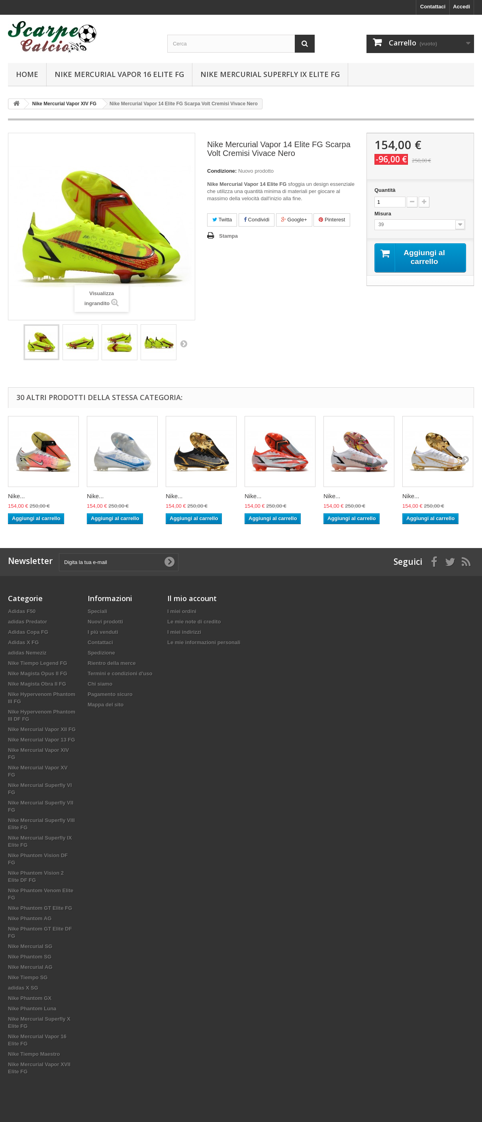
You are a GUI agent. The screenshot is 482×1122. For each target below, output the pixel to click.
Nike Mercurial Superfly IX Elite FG (270, 74)
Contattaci (433, 7)
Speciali (97, 611)
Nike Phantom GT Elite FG (40, 908)
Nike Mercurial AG (30, 967)
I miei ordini (181, 611)
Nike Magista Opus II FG (37, 673)
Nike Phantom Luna (32, 1009)
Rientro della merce (112, 663)
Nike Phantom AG (29, 918)
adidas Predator (27, 622)
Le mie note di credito (194, 622)
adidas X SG (23, 988)
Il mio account (192, 598)
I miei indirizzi (184, 632)
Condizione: (222, 171)
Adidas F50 (21, 611)
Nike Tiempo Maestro (34, 1054)
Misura (383, 214)
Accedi (461, 7)
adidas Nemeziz (27, 653)
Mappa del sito (105, 705)
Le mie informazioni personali (203, 642)
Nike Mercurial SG (30, 946)
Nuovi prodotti (105, 622)
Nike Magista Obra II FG (37, 684)
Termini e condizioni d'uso (120, 673)
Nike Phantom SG (29, 957)
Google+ (294, 220)
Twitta (222, 220)
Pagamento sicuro (110, 694)
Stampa (228, 236)
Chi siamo (100, 684)
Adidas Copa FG (28, 632)
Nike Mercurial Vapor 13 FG (41, 740)
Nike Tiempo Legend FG (37, 663)
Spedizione (101, 653)
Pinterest (332, 220)
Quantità (385, 190)
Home (27, 74)
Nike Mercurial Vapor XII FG (42, 729)
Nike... (16, 496)
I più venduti (103, 632)
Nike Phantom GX (29, 998)
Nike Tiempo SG (27, 977)
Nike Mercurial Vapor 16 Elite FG (119, 74)
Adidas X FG (23, 642)
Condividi (256, 220)
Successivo (184, 343)
